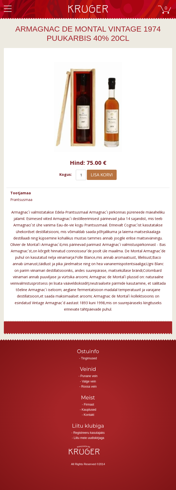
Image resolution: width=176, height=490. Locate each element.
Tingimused (89, 358)
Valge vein (89, 381)
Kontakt (89, 415)
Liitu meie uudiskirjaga (89, 438)
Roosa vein (89, 386)
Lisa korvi (102, 175)
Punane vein (89, 376)
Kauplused (89, 409)
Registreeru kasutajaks (89, 433)
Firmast (89, 404)
